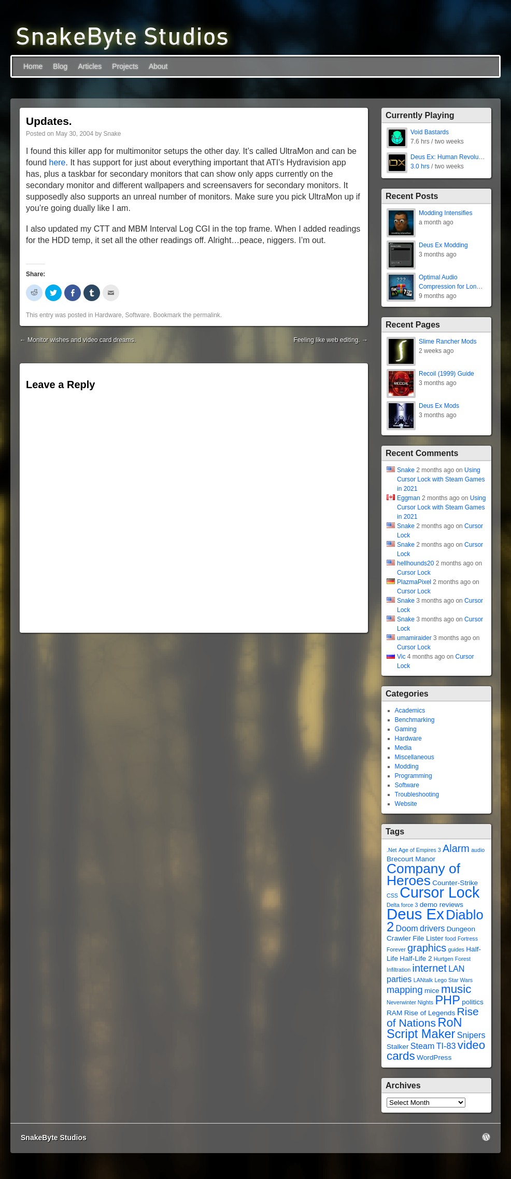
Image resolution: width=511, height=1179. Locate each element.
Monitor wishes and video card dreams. (78, 340)
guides (456, 949)
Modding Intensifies (445, 213)
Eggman (408, 498)
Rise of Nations (433, 1017)
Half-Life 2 (416, 958)
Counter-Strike (455, 883)
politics (473, 1002)
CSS (392, 895)
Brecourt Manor (411, 859)
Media (403, 747)
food (450, 938)
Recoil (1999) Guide (446, 373)
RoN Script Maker (424, 1028)
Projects (125, 66)
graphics (426, 948)
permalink (206, 315)
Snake (112, 133)
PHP (447, 1000)
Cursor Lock (414, 572)
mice (431, 991)
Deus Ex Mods (439, 405)
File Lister (428, 938)
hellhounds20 (415, 563)
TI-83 (446, 1045)
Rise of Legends (430, 1013)
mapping (405, 990)
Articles (90, 66)
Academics (410, 710)
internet (430, 968)
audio (478, 850)
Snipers (471, 1035)
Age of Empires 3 (420, 850)
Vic (401, 656)
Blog (60, 66)
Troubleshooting (417, 794)
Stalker (397, 1046)
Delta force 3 (402, 905)
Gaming (406, 729)
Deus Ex (415, 913)
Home (32, 66)
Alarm (456, 848)
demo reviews (441, 904)
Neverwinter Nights (410, 1002)
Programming (413, 775)
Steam (422, 1045)
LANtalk (423, 980)
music (456, 989)
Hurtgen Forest (452, 959)
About (158, 66)
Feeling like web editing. (331, 340)
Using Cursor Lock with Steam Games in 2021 (441, 479)
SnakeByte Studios (54, 1137)
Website (406, 803)
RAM (394, 1013)
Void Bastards (429, 132)
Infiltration (398, 970)
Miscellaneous (414, 757)
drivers (432, 928)
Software (137, 315)
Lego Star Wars (453, 980)
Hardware (108, 315)
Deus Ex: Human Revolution (449, 157)
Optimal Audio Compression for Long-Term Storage (450, 287)
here (57, 162)
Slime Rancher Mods (447, 341)
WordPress (434, 1057)
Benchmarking (415, 719)
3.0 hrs (420, 166)
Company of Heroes (423, 874)
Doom (407, 928)
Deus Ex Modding (443, 245)
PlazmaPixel (414, 582)
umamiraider (414, 638)
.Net (392, 850)
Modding (407, 766)
